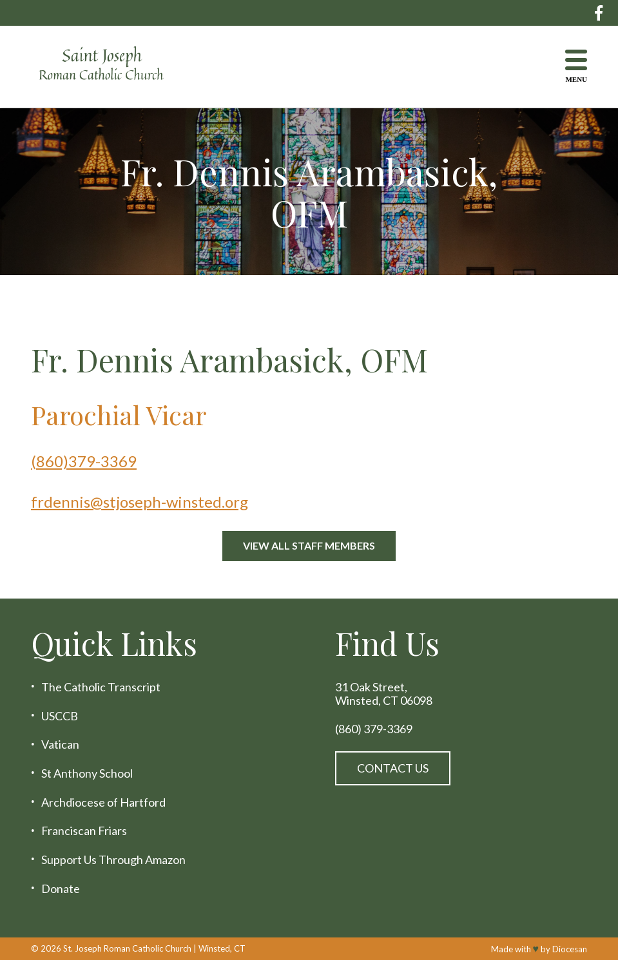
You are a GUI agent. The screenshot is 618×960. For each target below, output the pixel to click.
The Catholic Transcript (100, 687)
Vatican (60, 744)
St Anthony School (87, 773)
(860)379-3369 (84, 461)
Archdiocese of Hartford (103, 802)
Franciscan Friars (84, 831)
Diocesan (569, 949)
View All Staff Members (309, 545)
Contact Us (393, 768)
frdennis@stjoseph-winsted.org (139, 501)
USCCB (59, 716)
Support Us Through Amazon (113, 860)
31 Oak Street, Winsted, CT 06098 (383, 693)
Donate (60, 889)
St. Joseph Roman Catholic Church (127, 948)
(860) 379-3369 (373, 729)
